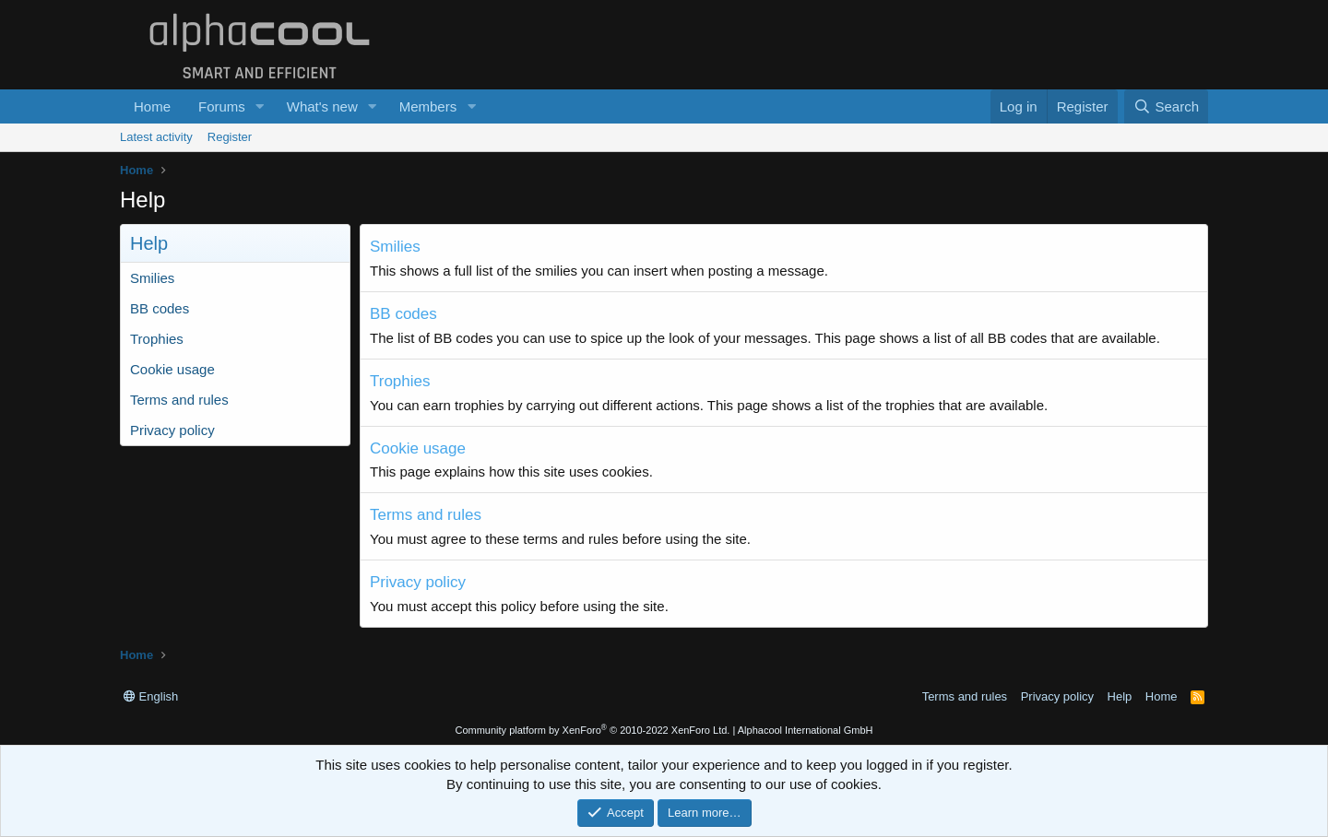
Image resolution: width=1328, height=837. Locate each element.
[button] (260, 106)
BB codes (159, 308)
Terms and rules (179, 399)
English (151, 696)
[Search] (1166, 106)
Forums (221, 106)
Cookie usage (172, 369)
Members (428, 106)
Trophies (157, 339)
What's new (322, 106)
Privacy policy (172, 430)
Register (230, 137)
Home (152, 106)
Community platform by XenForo (592, 730)
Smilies (152, 278)
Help (1120, 696)
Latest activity (156, 137)
